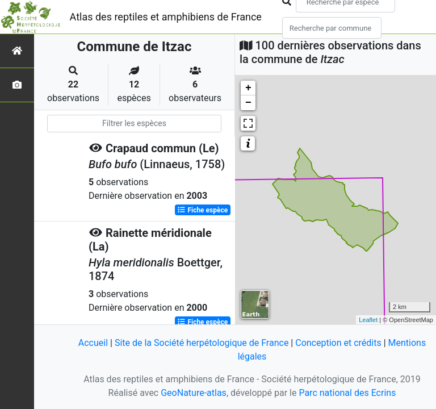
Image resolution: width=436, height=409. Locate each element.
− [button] (248, 103)
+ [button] (248, 88)
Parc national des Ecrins (347, 392)
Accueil (93, 342)
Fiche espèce (202, 210)
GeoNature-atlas (194, 392)
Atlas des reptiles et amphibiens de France (166, 17)
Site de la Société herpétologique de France (201, 342)
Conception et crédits (338, 342)
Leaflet (368, 319)
